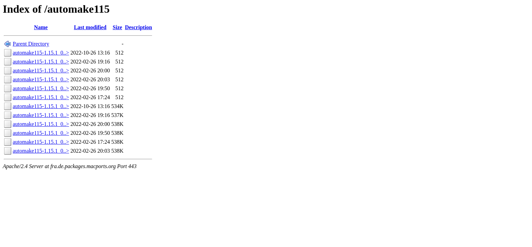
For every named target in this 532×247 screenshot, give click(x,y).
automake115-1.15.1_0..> (41, 53)
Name (41, 27)
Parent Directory (31, 44)
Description (138, 27)
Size (117, 27)
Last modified (90, 27)
